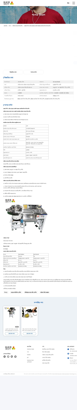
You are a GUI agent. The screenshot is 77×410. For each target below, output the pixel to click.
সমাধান (28, 354)
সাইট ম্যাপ (13, 374)
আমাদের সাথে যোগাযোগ (30, 361)
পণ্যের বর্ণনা (34, 72)
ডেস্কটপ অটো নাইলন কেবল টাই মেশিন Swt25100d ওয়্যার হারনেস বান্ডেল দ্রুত (11, 330)
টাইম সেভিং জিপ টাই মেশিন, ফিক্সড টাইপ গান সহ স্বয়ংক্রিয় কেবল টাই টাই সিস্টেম (29, 330)
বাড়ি (5, 25)
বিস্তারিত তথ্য (13, 72)
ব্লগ (27, 357)
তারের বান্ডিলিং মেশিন (16, 292)
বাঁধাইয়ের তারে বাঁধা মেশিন (31, 292)
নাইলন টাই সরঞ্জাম (44, 292)
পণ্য (10, 25)
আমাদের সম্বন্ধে (30, 349)
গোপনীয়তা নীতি (6, 374)
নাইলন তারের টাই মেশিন (17, 25)
